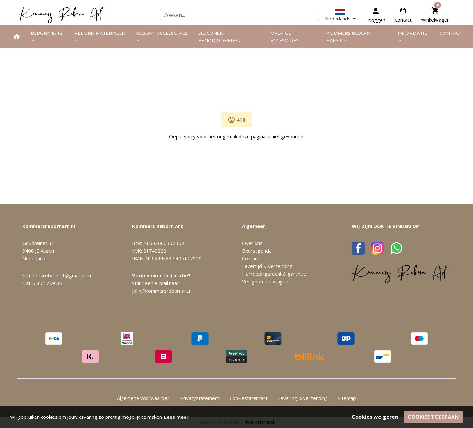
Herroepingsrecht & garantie (274, 274)
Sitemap (347, 398)
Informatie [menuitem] (412, 36)
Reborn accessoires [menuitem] (162, 36)
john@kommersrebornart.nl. (162, 290)
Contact (403, 20)
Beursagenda (257, 251)
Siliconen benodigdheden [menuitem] (219, 36)
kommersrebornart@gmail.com (56, 275)
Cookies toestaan (433, 416)
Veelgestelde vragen (265, 281)
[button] (340, 14)
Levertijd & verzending (267, 266)
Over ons (252, 243)
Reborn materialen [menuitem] (100, 36)
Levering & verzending (303, 398)
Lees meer (176, 417)
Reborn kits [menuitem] (46, 36)
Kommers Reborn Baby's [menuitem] (349, 36)
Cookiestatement (249, 398)
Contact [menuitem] (451, 33)
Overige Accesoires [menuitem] (285, 36)
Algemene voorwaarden (143, 398)
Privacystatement (199, 398)
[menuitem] (16, 36)
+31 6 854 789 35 (42, 283)
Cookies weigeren (375, 416)
